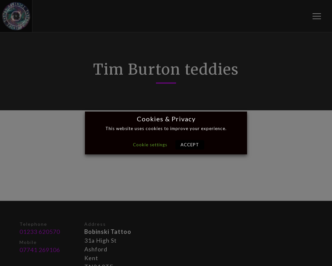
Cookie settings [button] (150, 144)
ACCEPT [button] (190, 144)
